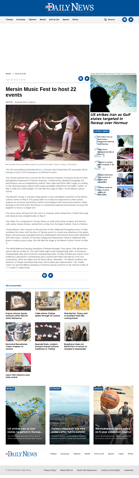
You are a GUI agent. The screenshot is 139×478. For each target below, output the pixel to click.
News (8, 74)
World (43, 20)
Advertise (128, 470)
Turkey (8, 267)
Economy (21, 20)
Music (40, 170)
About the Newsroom (87, 470)
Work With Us (66, 470)
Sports (66, 20)
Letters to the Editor (110, 470)
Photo (75, 20)
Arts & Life (54, 20)
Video (121, 454)
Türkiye (9, 20)
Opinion (32, 20)
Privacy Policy (50, 470)
